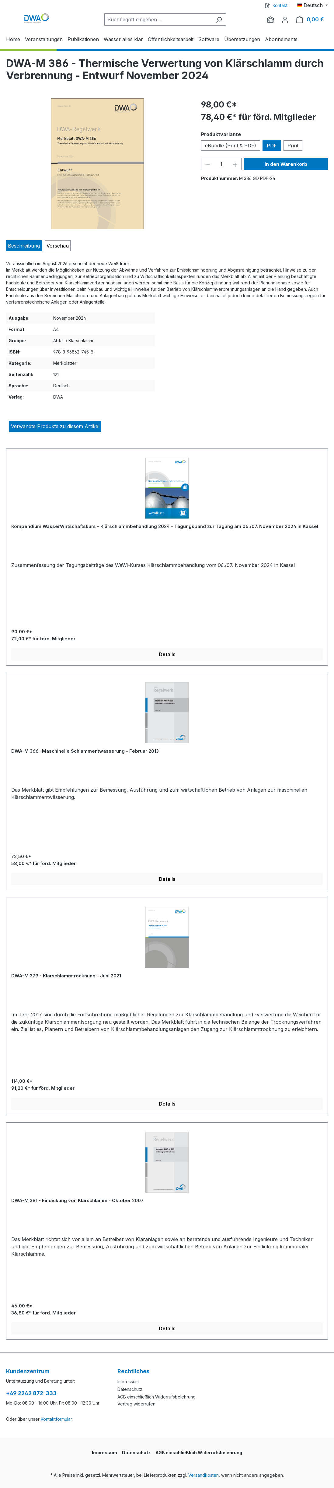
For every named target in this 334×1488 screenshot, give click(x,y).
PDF (272, 145)
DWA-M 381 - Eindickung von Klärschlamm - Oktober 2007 (77, 1200)
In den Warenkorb (286, 164)
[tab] (24, 245)
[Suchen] (219, 19)
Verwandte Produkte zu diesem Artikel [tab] (55, 426)
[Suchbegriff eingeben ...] (158, 19)
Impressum (128, 1381)
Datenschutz (129, 1389)
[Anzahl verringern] (207, 164)
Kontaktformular (56, 1419)
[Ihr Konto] (285, 19)
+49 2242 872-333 (31, 1393)
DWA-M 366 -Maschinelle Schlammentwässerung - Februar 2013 (85, 751)
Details (167, 654)
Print (292, 145)
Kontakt (280, 5)
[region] (97, 163)
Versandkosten (203, 1475)
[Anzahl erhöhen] (235, 164)
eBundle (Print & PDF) (230, 145)
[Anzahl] (221, 164)
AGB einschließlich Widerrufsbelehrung (156, 1396)
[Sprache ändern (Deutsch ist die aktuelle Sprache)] (312, 5)
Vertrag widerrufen (136, 1403)
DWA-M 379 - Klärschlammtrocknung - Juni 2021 (66, 976)
